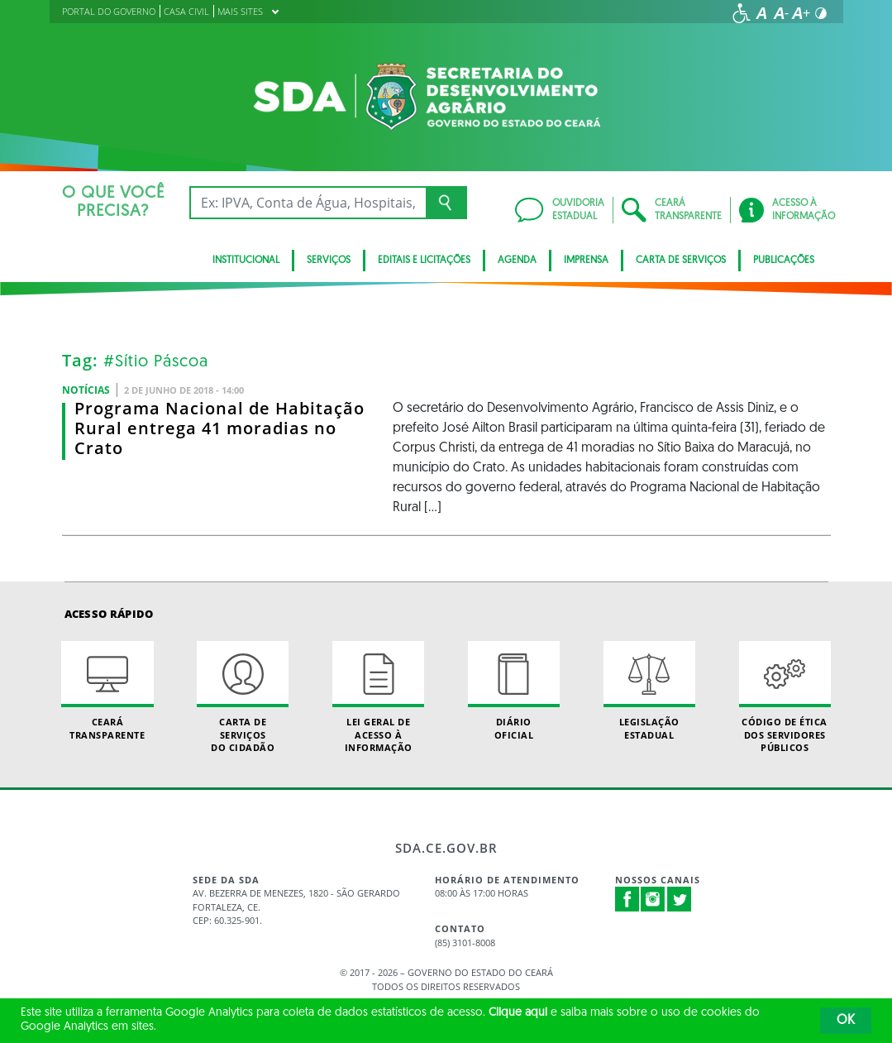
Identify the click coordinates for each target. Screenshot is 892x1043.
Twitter (679, 899)
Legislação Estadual (649, 690)
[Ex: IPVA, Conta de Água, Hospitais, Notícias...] (308, 202)
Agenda (517, 261)
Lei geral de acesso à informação (378, 697)
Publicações (783, 261)
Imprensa (586, 261)
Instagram (653, 899)
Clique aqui (518, 1013)
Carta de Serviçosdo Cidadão (243, 697)
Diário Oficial (514, 690)
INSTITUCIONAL (245, 261)
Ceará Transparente (107, 690)
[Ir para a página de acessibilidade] (741, 13)
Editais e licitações (424, 261)
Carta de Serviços (681, 261)
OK (846, 1020)
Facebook (627, 899)
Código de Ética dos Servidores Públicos (785, 697)
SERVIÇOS (329, 261)
